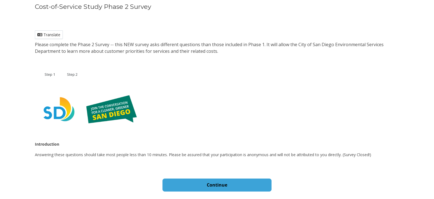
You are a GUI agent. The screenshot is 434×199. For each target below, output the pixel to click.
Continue (217, 185)
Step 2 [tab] (72, 74)
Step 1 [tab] (50, 74)
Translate (48, 34)
